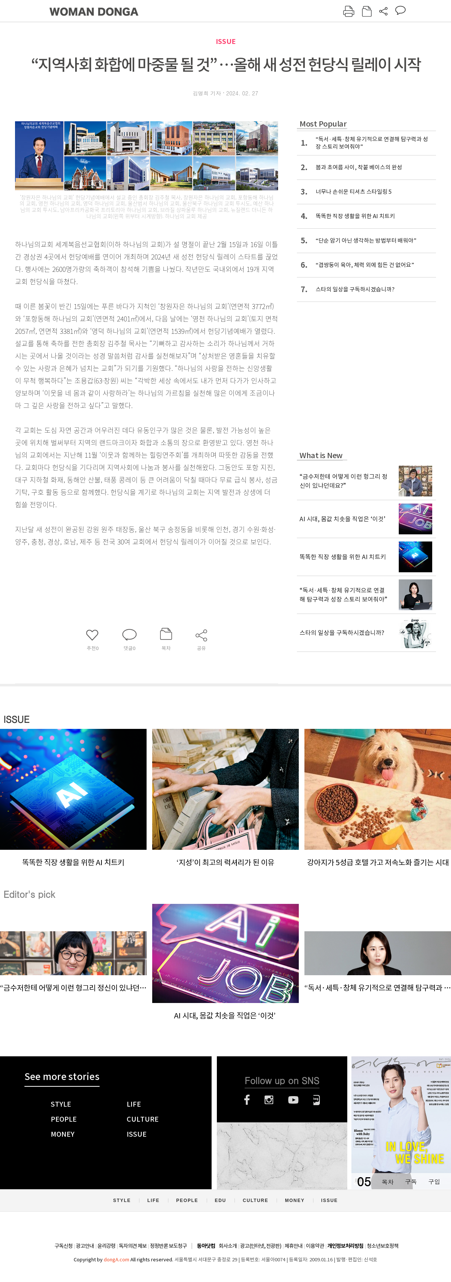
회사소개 (228, 1246)
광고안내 (85, 1246)
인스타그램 (269, 1100)
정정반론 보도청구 (168, 1246)
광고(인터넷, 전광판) (260, 1246)
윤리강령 (106, 1246)
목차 (387, 1181)
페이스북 (247, 1100)
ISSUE (226, 41)
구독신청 (63, 1246)
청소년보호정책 (382, 1246)
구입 (434, 1181)
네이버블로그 (316, 1100)
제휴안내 (294, 1246)
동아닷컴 (206, 1246)
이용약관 (315, 1246)
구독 (411, 1181)
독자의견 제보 (133, 1246)
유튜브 (293, 1100)
